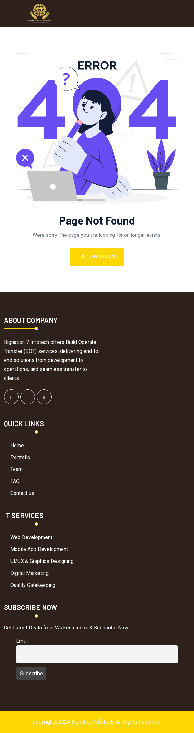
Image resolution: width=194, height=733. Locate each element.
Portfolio (20, 457)
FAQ (15, 481)
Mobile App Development (39, 549)
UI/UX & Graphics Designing (41, 561)
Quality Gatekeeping (32, 585)
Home (17, 445)
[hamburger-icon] (174, 13)
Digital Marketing (29, 573)
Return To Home (97, 256)
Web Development (31, 537)
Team (16, 469)
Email (22, 641)
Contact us (22, 493)
